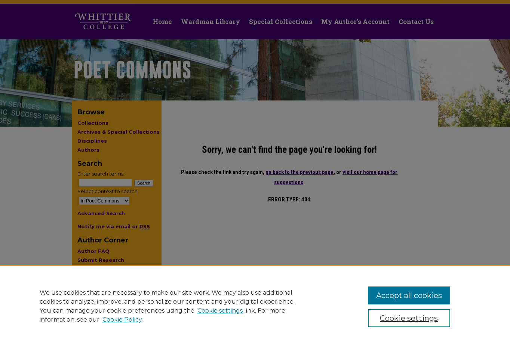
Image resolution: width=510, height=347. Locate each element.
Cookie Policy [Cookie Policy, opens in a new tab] (122, 319)
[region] (255, 306)
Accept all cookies (409, 295)
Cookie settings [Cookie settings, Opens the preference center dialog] (409, 318)
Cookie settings (220, 310)
